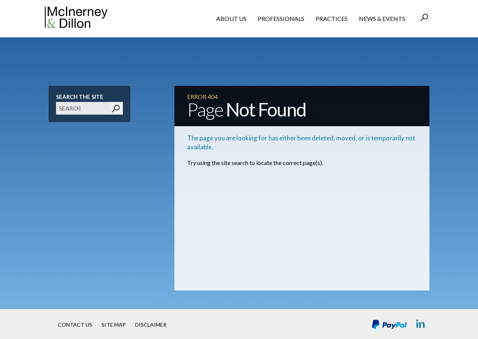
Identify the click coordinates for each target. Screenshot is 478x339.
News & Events (382, 18)
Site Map (114, 324)
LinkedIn (421, 324)
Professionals (281, 18)
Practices (332, 18)
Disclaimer (151, 324)
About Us (231, 18)
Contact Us (75, 324)
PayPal (389, 324)
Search (424, 18)
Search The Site (79, 96)
